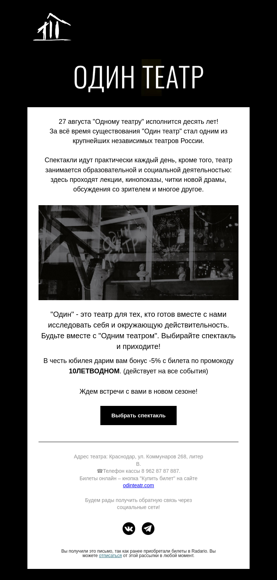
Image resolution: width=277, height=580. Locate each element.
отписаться (110, 555)
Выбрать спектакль (138, 415)
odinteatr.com (138, 485)
